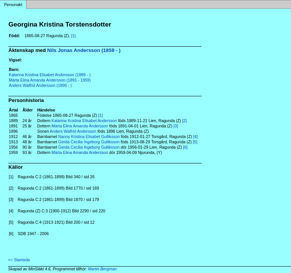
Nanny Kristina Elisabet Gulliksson (89, 136)
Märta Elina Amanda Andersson (80, 126)
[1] (73, 35)
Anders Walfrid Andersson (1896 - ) (40, 85)
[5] (195, 142)
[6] (185, 147)
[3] (176, 126)
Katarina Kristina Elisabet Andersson (84, 120)
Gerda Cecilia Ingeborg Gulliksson (89, 142)
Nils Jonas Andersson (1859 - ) (84, 50)
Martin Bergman (102, 269)
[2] (184, 120)
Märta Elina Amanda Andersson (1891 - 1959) (50, 80)
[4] (195, 136)
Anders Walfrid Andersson (73, 131)
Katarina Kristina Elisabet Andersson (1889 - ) (50, 74)
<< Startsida (19, 259)
